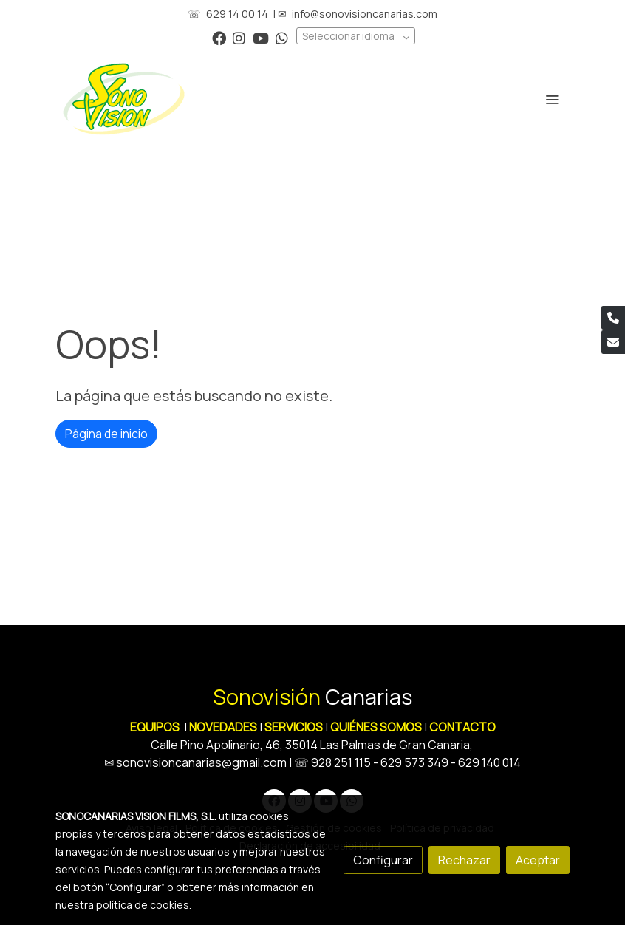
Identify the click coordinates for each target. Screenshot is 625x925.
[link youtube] (261, 37)
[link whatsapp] (282, 37)
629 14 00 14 (237, 14)
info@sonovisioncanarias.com (364, 14)
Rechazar (464, 860)
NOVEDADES (224, 727)
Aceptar (538, 860)
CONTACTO (462, 727)
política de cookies (142, 905)
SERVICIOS (293, 727)
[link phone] (613, 318)
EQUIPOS (155, 727)
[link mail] (613, 342)
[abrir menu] (552, 99)
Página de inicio (106, 434)
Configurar (383, 860)
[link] (124, 99)
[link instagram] (239, 37)
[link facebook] (219, 37)
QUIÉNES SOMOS (376, 727)
